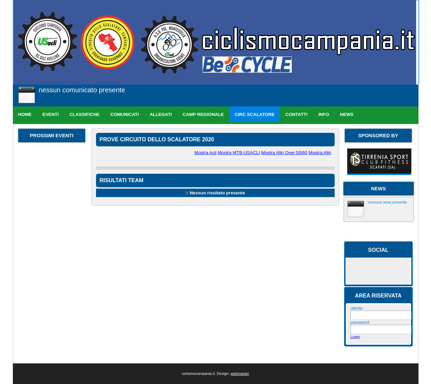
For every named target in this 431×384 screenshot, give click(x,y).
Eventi (51, 114)
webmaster (240, 373)
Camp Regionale (203, 114)
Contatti (296, 114)
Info (323, 114)
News (347, 114)
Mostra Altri (320, 152)
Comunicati (125, 114)
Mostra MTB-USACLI (239, 152)
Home (25, 114)
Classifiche (85, 114)
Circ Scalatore (254, 114)
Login (355, 336)
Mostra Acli (205, 152)
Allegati (161, 114)
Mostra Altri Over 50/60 (284, 152)
